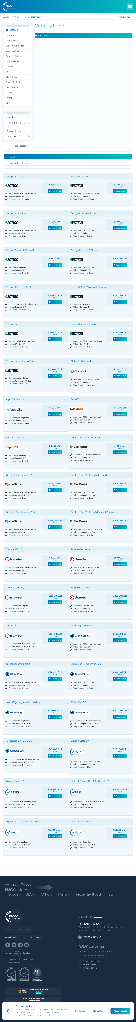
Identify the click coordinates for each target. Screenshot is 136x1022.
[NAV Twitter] (14, 944)
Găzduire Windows (14, 56)
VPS (8, 72)
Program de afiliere (91, 961)
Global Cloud (11, 77)
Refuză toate (99, 1011)
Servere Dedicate (13, 82)
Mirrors (64, 894)
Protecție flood (88, 894)
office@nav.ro (92, 937)
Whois (46, 894)
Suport (14, 894)
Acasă (6, 17)
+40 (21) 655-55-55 (91, 924)
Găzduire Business (14, 41)
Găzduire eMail (12, 61)
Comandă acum (55, 191)
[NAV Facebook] (7, 944)
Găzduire (10, 35)
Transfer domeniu (18, 131)
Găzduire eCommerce (15, 51)
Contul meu (126, 17)
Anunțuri (17, 17)
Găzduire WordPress (15, 46)
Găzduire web (10, 937)
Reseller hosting (90, 964)
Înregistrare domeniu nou (18, 124)
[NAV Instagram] (20, 944)
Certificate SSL (12, 87)
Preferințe (79, 1011)
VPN (8, 103)
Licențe (9, 93)
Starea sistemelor (33, 17)
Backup (9, 98)
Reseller (9, 67)
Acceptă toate (120, 1011)
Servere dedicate (33, 937)
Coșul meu (18, 136)
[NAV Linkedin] (26, 944)
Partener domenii (90, 968)
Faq (110, 894)
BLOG (30, 894)
